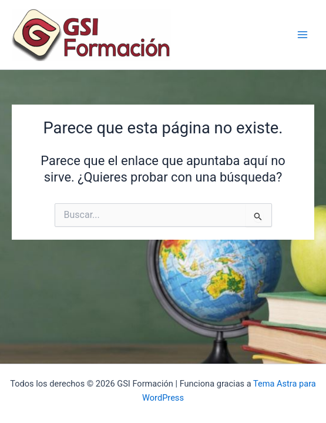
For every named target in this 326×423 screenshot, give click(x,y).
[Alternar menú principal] (302, 34)
